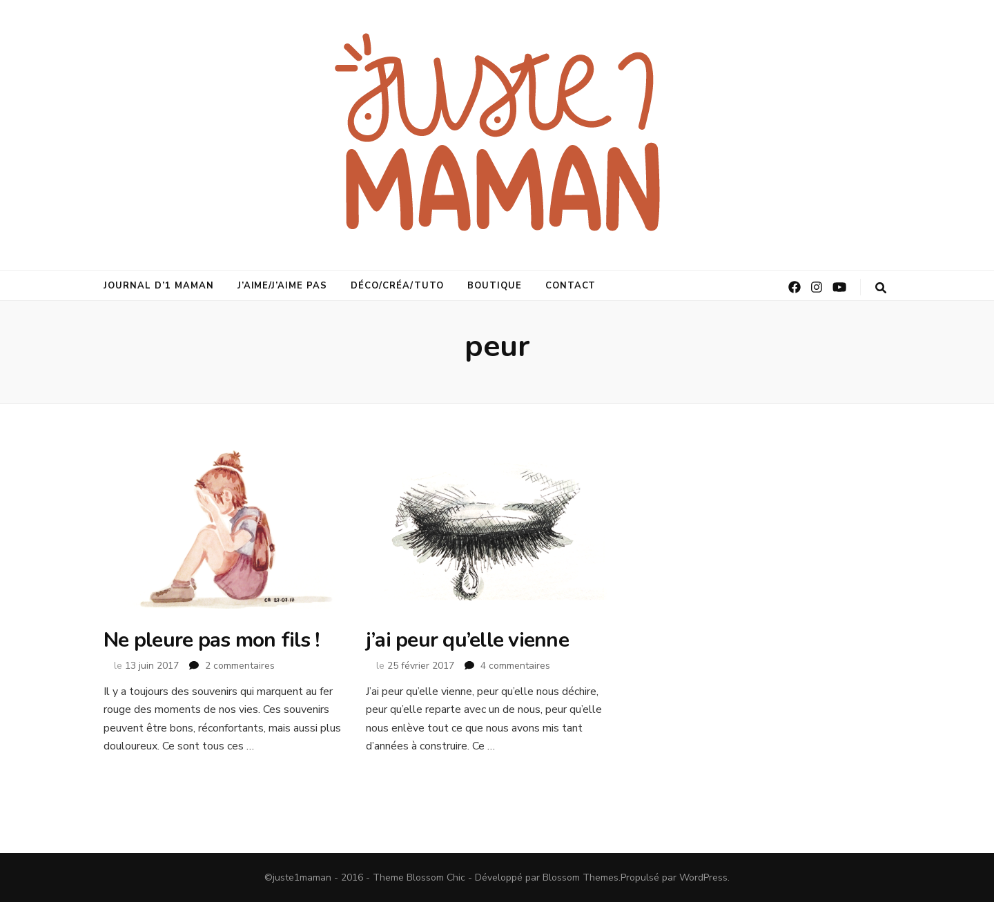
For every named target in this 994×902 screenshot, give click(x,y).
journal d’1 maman (159, 286)
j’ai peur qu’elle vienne (467, 640)
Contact (570, 286)
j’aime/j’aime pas (282, 286)
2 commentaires (240, 665)
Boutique (494, 286)
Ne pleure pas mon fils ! (211, 640)
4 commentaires (515, 665)
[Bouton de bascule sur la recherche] (880, 288)
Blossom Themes (580, 877)
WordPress (703, 877)
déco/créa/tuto (397, 286)
